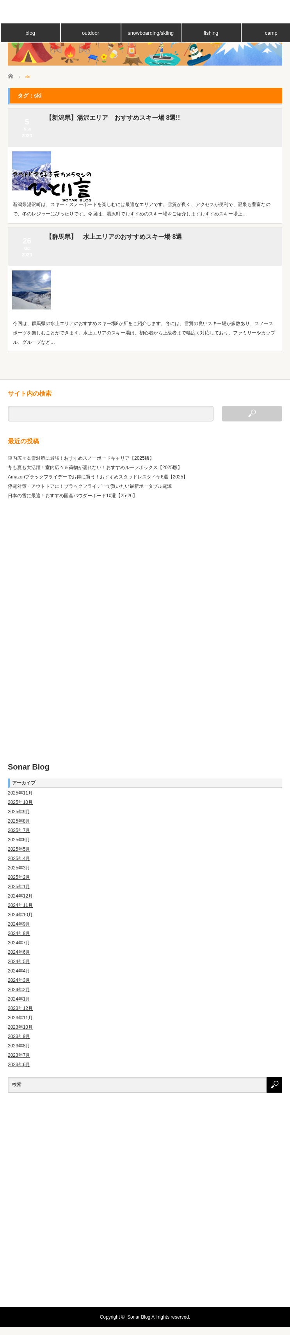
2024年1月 (19, 999)
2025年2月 (19, 877)
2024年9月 (19, 924)
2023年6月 (19, 1064)
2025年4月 (19, 858)
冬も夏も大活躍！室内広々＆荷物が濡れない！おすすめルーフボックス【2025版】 (95, 467)
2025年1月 (19, 886)
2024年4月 (19, 971)
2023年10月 (20, 1027)
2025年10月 (20, 802)
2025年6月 (19, 840)
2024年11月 (20, 905)
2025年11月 (20, 793)
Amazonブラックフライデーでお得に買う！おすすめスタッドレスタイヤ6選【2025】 (98, 477)
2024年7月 (19, 943)
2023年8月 (19, 1046)
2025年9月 (19, 811)
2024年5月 (19, 961)
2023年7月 (19, 1055)
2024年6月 (19, 952)
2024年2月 (19, 989)
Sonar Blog (29, 767)
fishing (211, 33)
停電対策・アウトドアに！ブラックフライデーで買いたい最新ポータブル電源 (90, 486)
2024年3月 (19, 980)
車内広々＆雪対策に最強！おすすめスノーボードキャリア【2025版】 (81, 458)
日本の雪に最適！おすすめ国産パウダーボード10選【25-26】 (72, 495)
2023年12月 (20, 1008)
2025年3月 (19, 868)
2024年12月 (20, 896)
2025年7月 (19, 830)
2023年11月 (20, 1017)
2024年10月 (20, 914)
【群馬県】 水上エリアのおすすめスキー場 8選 (114, 236)
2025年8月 (19, 821)
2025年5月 (19, 849)
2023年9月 (19, 1036)
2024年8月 (19, 933)
